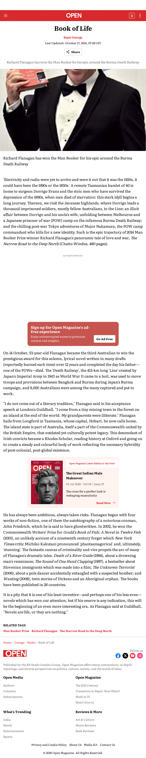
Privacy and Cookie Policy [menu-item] (49, 745)
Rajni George (73, 37)
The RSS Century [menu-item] (87, 685)
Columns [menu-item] (9, 691)
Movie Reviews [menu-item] (86, 725)
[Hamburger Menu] (5, 15)
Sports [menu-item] (7, 737)
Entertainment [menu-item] (13, 731)
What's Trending (17, 711)
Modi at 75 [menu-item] (83, 697)
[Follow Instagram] (140, 656)
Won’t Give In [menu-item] (85, 702)
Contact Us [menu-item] (107, 745)
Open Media (13, 677)
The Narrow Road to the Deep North (86, 631)
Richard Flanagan (44, 631)
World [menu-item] (7, 725)
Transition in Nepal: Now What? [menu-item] (98, 691)
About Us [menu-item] (75, 745)
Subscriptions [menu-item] (12, 697)
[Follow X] (125, 656)
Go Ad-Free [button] (104, 339)
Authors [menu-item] (8, 685)
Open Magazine (88, 677)
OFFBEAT (132, 15)
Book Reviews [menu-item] (85, 731)
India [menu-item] (7, 719)
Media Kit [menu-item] (91, 745)
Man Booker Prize (16, 631)
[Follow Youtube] (132, 656)
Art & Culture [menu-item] (85, 719)
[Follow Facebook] (118, 656)
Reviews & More (89, 711)
